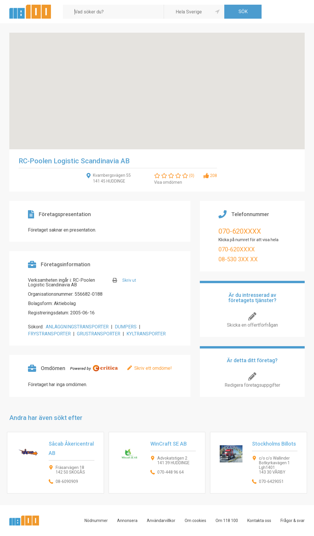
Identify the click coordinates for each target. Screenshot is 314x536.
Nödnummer (96, 520)
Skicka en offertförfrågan (252, 325)
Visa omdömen (168, 182)
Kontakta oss (259, 520)
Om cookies (195, 520)
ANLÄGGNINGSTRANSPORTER (77, 327)
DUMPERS (126, 327)
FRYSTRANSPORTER (49, 334)
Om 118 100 (227, 520)
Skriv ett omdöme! (153, 368)
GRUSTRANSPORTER (98, 334)
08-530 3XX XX (238, 259)
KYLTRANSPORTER (146, 334)
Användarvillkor (161, 520)
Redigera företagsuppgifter (252, 385)
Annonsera (127, 520)
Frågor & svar (293, 520)
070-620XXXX (239, 231)
